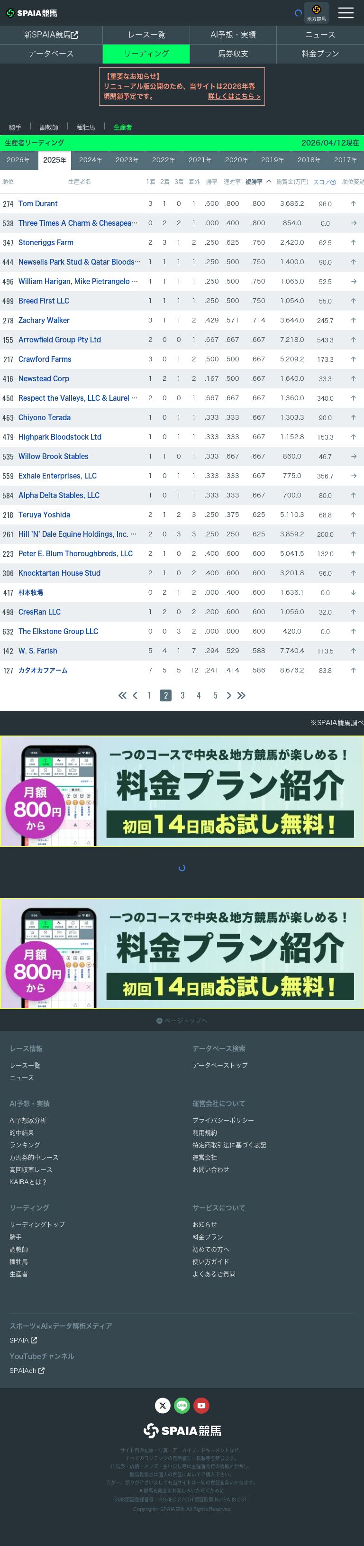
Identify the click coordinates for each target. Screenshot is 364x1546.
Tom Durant (38, 204)
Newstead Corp (43, 379)
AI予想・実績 (233, 34)
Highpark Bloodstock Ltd (59, 437)
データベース (51, 53)
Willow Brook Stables (53, 456)
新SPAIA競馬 (51, 35)
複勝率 (259, 181)
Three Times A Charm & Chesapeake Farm (87, 223)
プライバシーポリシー (223, 1120)
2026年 (18, 160)
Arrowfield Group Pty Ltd (59, 340)
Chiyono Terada (44, 417)
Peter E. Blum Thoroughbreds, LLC (75, 554)
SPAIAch (27, 1371)
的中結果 (21, 1133)
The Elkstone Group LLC (58, 631)
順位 (8, 181)
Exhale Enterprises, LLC (57, 476)
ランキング (24, 1145)
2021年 (200, 160)
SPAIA (23, 1340)
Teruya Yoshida (44, 515)
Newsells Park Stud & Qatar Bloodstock (83, 262)
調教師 (49, 127)
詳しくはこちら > (234, 96)
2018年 (309, 160)
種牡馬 (86, 127)
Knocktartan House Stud (59, 573)
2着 (165, 181)
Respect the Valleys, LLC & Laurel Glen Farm (91, 398)
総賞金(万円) (292, 181)
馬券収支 (233, 53)
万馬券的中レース (34, 1157)
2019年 (272, 160)
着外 (194, 181)
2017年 (345, 160)
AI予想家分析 (27, 1120)
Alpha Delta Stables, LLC (59, 495)
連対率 (232, 181)
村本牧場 (30, 592)
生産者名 (79, 181)
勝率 (212, 181)
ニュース (320, 34)
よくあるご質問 (214, 1274)
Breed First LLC (43, 301)
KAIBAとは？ (28, 1182)
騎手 (15, 127)
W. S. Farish (37, 651)
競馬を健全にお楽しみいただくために (182, 1490)
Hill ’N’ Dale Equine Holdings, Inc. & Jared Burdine (101, 534)
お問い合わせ (210, 1170)
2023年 (127, 160)
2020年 (236, 160)
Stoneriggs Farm (45, 242)
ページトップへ (182, 1021)
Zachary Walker (44, 320)
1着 (150, 181)
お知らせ (204, 1225)
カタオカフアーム (43, 670)
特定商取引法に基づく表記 (229, 1145)
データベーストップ (220, 1065)
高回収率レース (31, 1170)
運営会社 (204, 1157)
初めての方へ (210, 1249)
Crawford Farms (45, 359)
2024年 (90, 160)
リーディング (146, 53)
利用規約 (204, 1133)
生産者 (123, 127)
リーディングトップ (37, 1225)
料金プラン (207, 1237)
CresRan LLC (39, 612)
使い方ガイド (210, 1262)
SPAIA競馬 (172, 1509)
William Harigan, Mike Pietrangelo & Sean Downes (100, 281)
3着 (179, 181)
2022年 (163, 160)
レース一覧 (146, 34)
